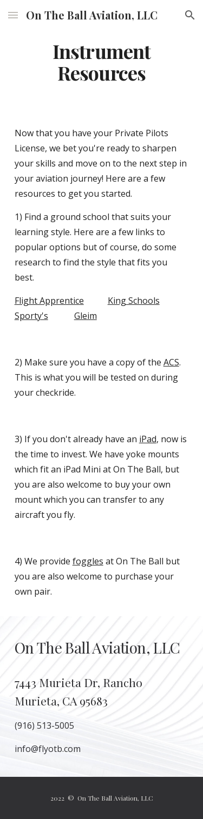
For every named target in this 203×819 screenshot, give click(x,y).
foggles (88, 561)
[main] (101, 62)
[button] (13, 15)
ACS (171, 362)
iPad (147, 439)
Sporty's (31, 316)
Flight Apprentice (49, 301)
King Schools (134, 301)
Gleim (85, 316)
